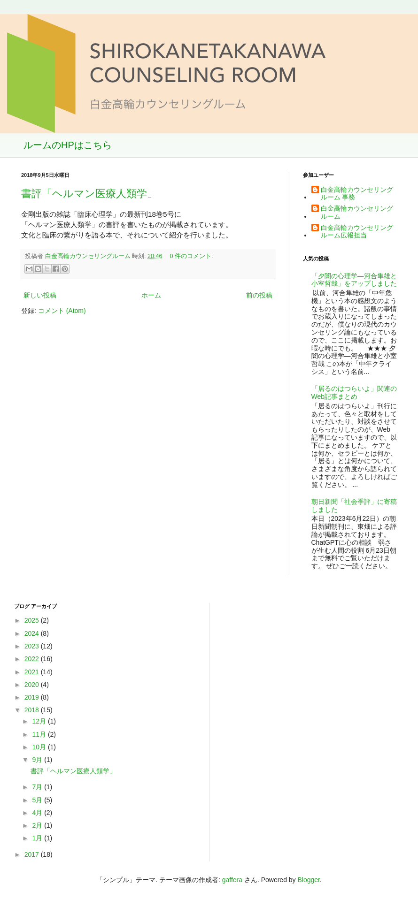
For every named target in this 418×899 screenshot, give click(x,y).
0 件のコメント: (191, 256)
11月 (39, 734)
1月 (38, 838)
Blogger (309, 880)
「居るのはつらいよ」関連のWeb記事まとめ (354, 392)
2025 (32, 620)
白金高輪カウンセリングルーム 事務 (357, 193)
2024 (32, 633)
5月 (38, 800)
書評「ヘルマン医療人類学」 (89, 193)
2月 (38, 825)
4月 (38, 812)
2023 (32, 646)
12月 (39, 721)
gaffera (232, 880)
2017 (32, 854)
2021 (32, 672)
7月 (38, 787)
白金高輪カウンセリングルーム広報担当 (357, 231)
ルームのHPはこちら (67, 145)
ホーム (151, 295)
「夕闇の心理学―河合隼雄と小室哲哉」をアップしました (354, 280)
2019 (32, 697)
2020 (32, 684)
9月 (38, 759)
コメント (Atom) (62, 310)
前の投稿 (259, 295)
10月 (39, 747)
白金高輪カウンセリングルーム (357, 212)
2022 (32, 659)
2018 (32, 710)
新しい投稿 (39, 295)
